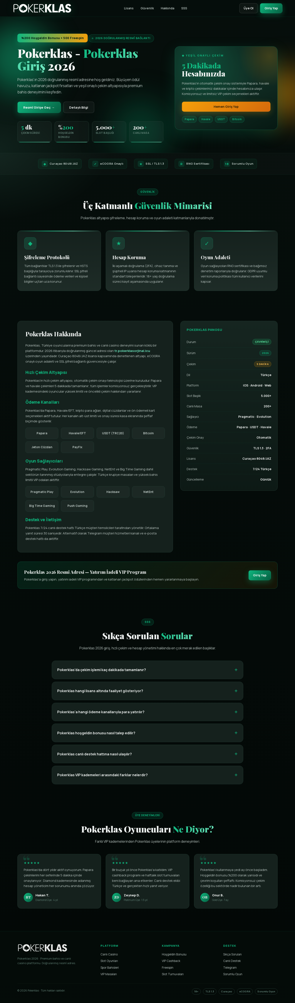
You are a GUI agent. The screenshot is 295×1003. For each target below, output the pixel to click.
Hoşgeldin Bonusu (174, 955)
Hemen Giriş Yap (226, 107)
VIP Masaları (109, 975)
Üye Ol (246, 8)
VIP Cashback (171, 961)
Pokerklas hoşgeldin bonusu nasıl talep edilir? (96, 737)
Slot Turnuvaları (173, 975)
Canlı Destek (232, 961)
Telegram (230, 968)
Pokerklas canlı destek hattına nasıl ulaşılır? (94, 758)
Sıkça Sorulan (232, 955)
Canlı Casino (109, 955)
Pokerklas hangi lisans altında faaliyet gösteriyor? (100, 695)
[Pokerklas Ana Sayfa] (42, 954)
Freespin (167, 968)
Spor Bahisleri (110, 968)
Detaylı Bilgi (82, 107)
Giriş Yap (270, 8)
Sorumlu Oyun (232, 975)
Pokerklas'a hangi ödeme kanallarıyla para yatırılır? (100, 716)
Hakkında (166, 8)
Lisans (127, 8)
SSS (183, 8)
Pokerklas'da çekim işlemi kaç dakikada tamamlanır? (101, 673)
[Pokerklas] (42, 8)
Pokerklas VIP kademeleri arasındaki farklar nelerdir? (102, 779)
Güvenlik (145, 8)
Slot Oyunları (109, 961)
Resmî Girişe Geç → (40, 107)
